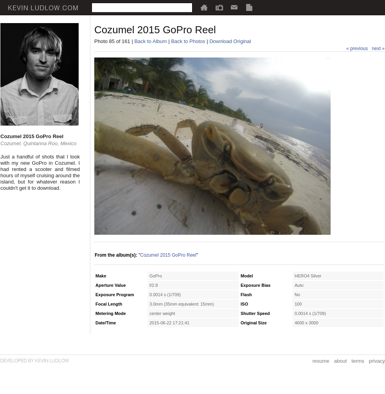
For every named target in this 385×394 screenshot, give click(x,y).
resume (320, 361)
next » (378, 48)
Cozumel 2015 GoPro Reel (168, 255)
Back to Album (150, 41)
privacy (377, 361)
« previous (357, 48)
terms (357, 361)
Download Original (230, 41)
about (340, 361)
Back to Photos (188, 41)
